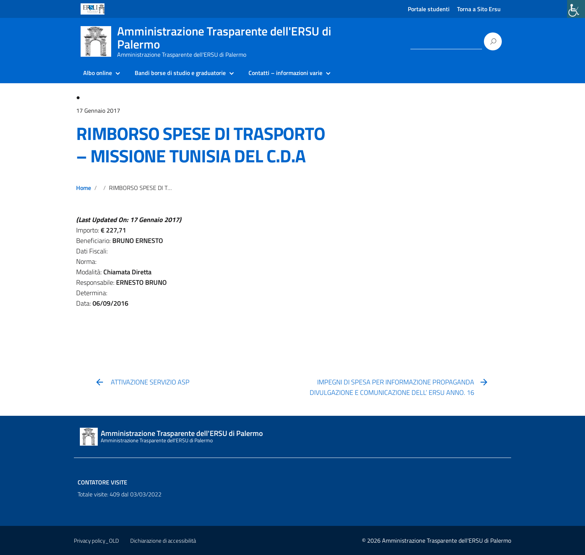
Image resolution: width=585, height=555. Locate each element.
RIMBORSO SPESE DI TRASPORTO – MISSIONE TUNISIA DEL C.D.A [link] (200, 144)
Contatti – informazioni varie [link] (285, 72)
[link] (576, 9)
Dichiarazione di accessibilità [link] (163, 540)
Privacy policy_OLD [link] (96, 540)
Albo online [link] (97, 72)
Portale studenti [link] (429, 8)
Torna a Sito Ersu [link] (479, 8)
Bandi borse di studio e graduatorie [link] (180, 72)
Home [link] (83, 187)
